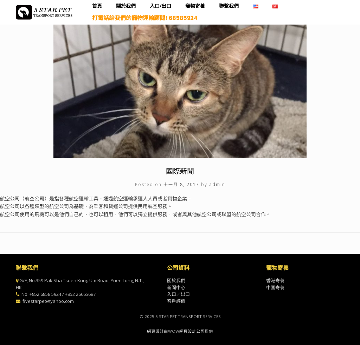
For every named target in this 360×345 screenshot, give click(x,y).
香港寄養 (275, 280)
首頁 (97, 5)
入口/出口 (160, 5)
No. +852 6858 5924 (41, 294)
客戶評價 (176, 301)
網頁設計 (155, 331)
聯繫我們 (229, 5)
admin (217, 184)
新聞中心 (176, 287)
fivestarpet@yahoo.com (48, 301)
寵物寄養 (195, 5)
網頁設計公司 (192, 331)
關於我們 (126, 5)
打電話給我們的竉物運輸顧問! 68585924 (144, 18)
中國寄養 (275, 287)
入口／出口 (178, 294)
